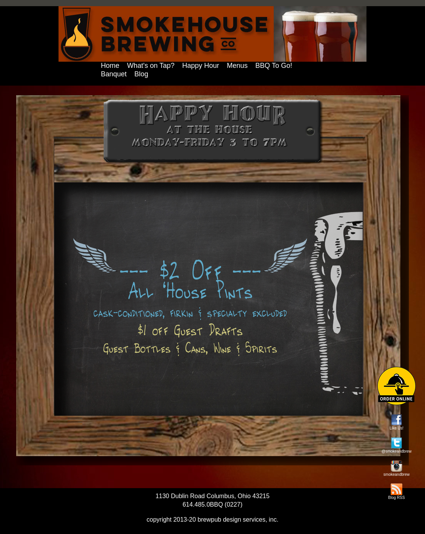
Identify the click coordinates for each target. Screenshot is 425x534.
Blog (141, 74)
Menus (237, 65)
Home (110, 65)
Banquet (114, 74)
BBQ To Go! (273, 65)
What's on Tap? (150, 65)
